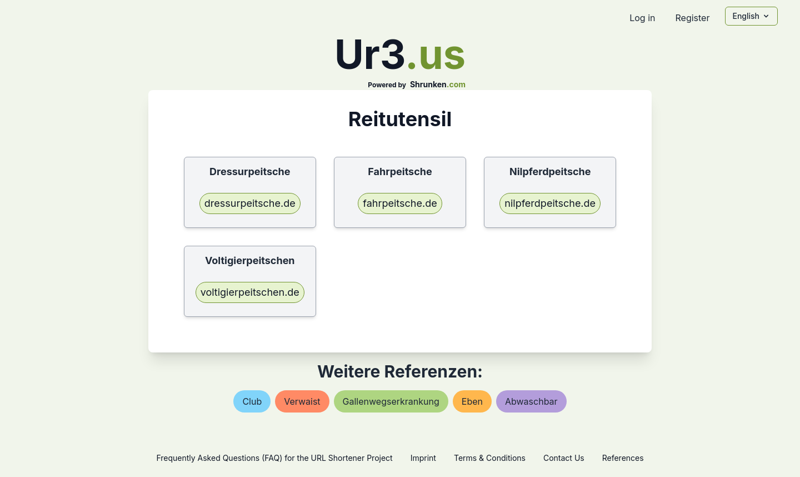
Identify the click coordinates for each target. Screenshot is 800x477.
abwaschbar (531, 401)
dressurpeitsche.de (250, 203)
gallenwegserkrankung (391, 401)
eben (472, 401)
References (623, 458)
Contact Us (563, 458)
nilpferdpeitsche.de (550, 203)
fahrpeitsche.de (400, 203)
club (252, 401)
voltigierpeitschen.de (250, 292)
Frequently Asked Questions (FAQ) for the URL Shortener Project (274, 458)
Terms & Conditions (490, 458)
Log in (642, 17)
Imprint (423, 458)
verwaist (302, 401)
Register (692, 17)
